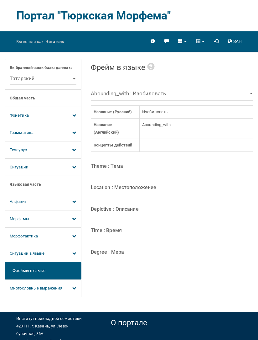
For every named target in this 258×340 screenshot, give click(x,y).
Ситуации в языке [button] (43, 254)
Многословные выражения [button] (43, 288)
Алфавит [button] (43, 202)
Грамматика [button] (43, 133)
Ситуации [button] (43, 167)
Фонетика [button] (43, 116)
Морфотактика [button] (43, 236)
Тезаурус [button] (43, 150)
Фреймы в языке (27, 270)
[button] (182, 41)
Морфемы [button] (43, 219)
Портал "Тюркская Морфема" (93, 15)
